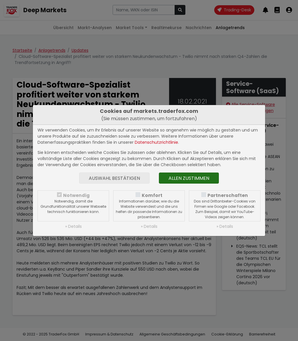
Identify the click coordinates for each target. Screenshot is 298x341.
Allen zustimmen (188, 178)
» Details (73, 226)
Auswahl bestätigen (114, 178)
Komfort (152, 195)
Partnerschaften (227, 195)
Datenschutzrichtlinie (156, 142)
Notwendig (76, 195)
